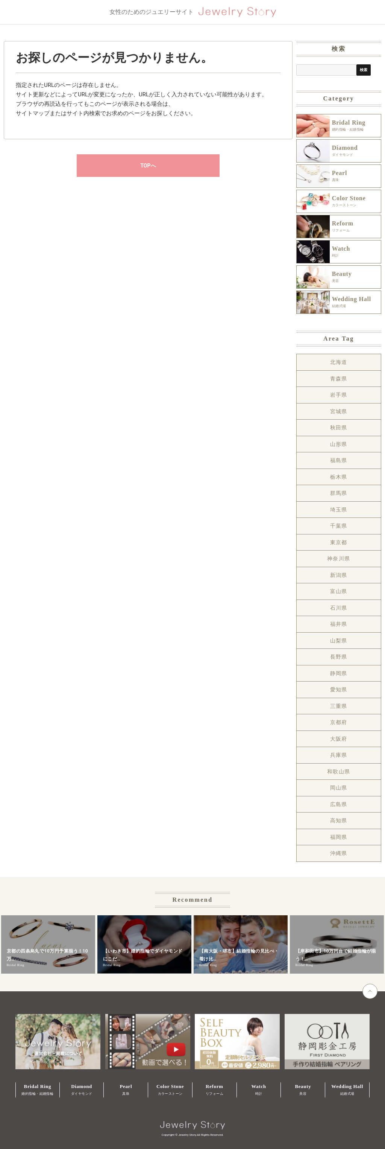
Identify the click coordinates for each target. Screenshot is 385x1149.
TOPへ (148, 166)
